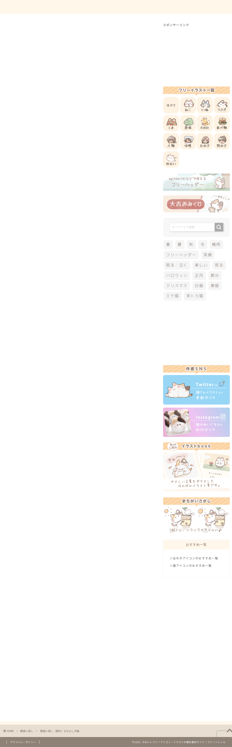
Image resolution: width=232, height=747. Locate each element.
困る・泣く (177, 265)
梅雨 (216, 244)
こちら (55, 284)
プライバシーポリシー (23, 742)
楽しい (201, 265)
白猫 (199, 285)
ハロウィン (177, 275)
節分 (215, 275)
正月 (199, 275)
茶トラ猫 (195, 296)
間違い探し (26, 31)
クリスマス (177, 285)
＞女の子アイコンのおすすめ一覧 (194, 558)
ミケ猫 (172, 296)
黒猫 (215, 285)
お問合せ (187, 7)
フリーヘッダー (181, 255)
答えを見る (83, 268)
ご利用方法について (157, 7)
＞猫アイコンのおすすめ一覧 (191, 565)
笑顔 (208, 255)
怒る (219, 265)
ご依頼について (212, 7)
